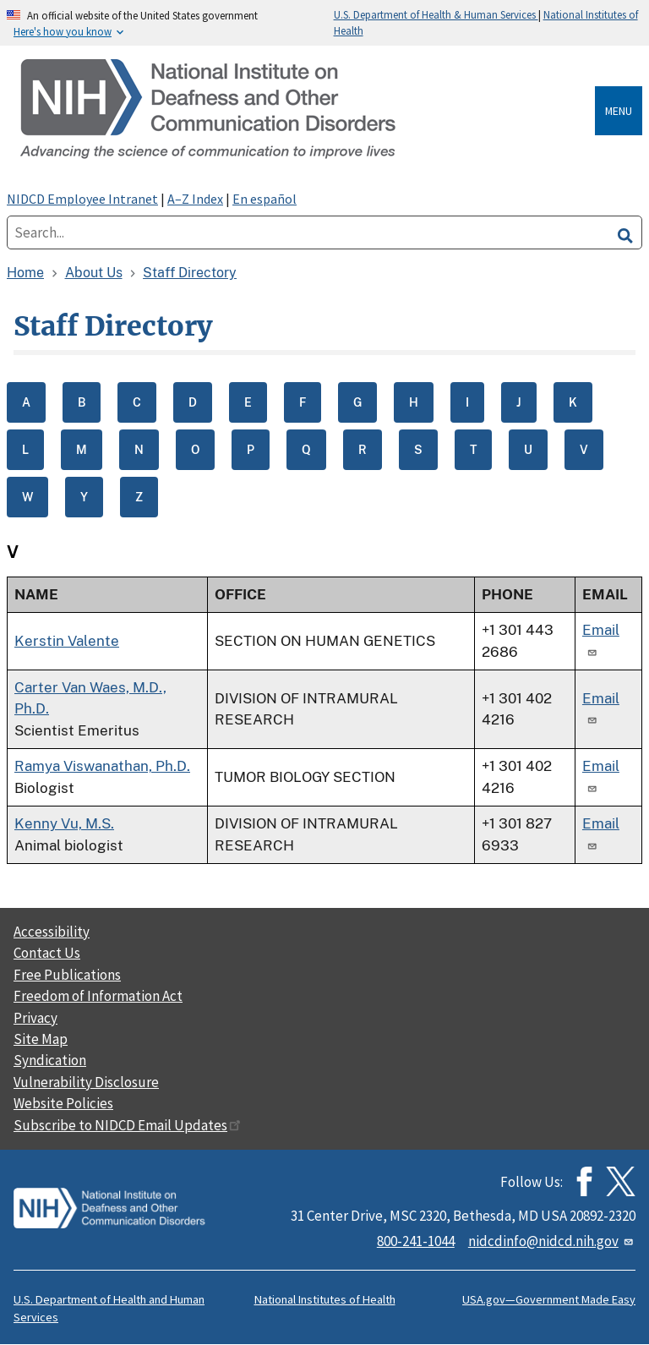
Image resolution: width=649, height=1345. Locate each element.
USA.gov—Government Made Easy (548, 1299)
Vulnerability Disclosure (86, 1082)
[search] (625, 232)
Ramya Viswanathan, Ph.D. (102, 765)
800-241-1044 (416, 1241)
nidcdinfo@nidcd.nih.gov (551, 1241)
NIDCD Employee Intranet (82, 198)
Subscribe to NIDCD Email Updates (127, 1125)
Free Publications (67, 974)
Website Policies (63, 1103)
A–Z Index (195, 198)
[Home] (304, 110)
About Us (94, 273)
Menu (618, 110)
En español (264, 198)
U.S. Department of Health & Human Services (436, 14)
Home (25, 273)
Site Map (41, 1039)
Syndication (50, 1060)
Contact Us (47, 952)
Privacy (35, 1018)
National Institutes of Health (324, 1299)
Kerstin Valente (66, 640)
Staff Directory (190, 273)
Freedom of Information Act (98, 996)
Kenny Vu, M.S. (64, 823)
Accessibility (52, 931)
